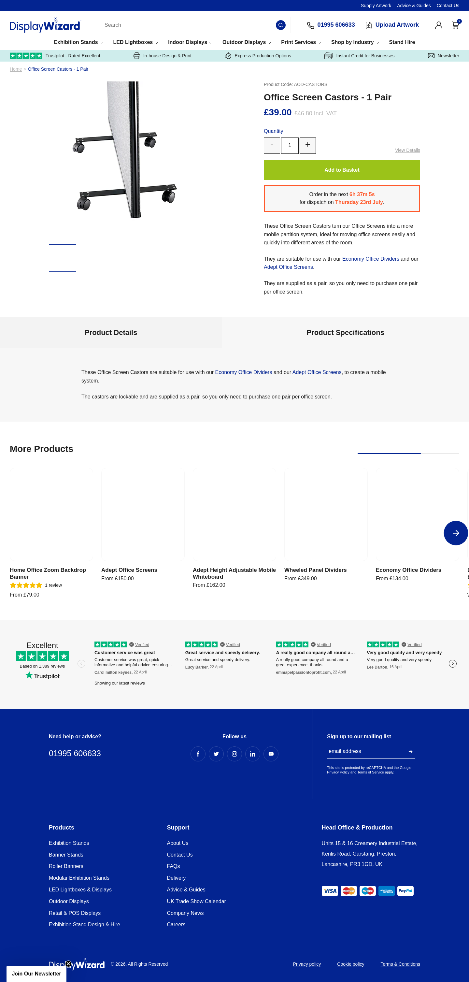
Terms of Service (370, 772)
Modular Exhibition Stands (79, 878)
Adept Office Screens (288, 267)
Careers (176, 924)
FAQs (173, 866)
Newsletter (443, 55)
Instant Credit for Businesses (359, 55)
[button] (36, 974)
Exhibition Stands (76, 42)
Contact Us (448, 5)
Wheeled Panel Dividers (315, 570)
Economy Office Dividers (370, 259)
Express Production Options (258, 55)
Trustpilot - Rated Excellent (55, 55)
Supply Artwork (376, 5)
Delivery (176, 878)
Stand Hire (402, 42)
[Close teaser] (68, 963)
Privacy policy (307, 964)
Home (16, 69)
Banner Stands (66, 855)
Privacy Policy (338, 772)
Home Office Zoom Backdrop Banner (48, 573)
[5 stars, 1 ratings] (36, 585)
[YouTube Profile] (270, 753)
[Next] (456, 533)
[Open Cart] (455, 25)
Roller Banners (66, 866)
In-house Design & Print (163, 55)
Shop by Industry (352, 42)
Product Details (111, 332)
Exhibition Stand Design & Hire (84, 924)
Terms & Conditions (400, 964)
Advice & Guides (414, 5)
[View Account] (438, 25)
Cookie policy (350, 964)
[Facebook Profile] (198, 753)
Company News (185, 913)
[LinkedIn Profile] (252, 753)
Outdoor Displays (244, 42)
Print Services (298, 42)
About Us (178, 843)
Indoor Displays (187, 42)
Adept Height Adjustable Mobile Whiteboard (234, 573)
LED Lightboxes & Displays (80, 889)
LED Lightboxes (133, 42)
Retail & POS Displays (75, 913)
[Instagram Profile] (234, 753)
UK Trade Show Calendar (196, 901)
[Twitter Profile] (216, 753)
